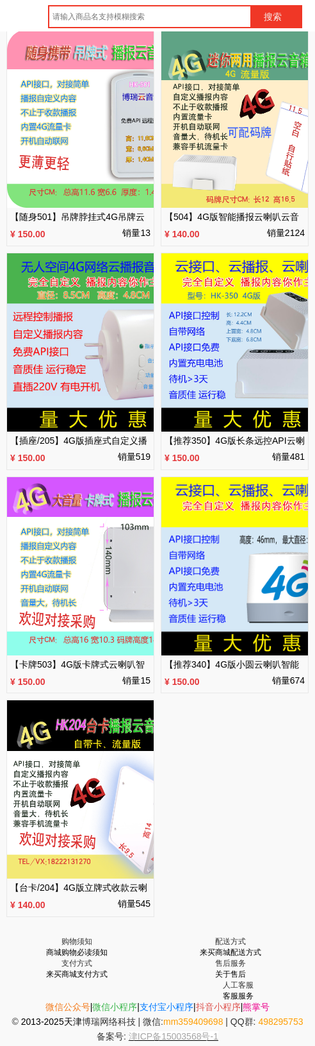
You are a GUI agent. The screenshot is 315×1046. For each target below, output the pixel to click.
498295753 (280, 1021)
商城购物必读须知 (77, 952)
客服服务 (238, 995)
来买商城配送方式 (230, 952)
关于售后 (230, 974)
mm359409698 (193, 1021)
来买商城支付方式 (77, 974)
